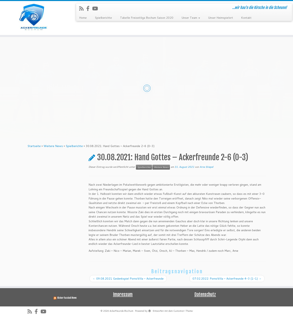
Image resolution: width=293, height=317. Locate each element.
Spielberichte (103, 18)
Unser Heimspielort (220, 18)
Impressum (123, 294)
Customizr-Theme (183, 311)
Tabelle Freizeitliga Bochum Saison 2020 (146, 18)
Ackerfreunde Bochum (121, 311)
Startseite (34, 146)
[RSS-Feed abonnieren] (82, 8)
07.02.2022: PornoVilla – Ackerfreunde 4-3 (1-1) (226, 279)
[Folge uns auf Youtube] (96, 8)
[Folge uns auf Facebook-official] (89, 8)
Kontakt (246, 18)
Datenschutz (205, 294)
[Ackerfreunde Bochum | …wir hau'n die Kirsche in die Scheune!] (34, 18)
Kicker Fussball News (67, 297)
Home (83, 18)
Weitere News (53, 146)
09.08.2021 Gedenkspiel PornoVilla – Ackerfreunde (128, 279)
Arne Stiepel (206, 167)
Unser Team (190, 18)
